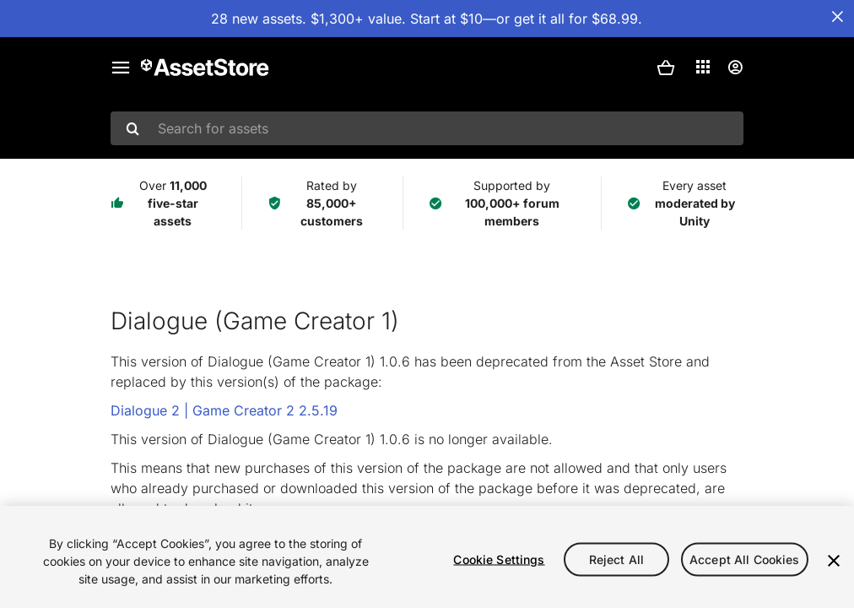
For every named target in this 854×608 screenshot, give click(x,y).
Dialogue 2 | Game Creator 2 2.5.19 (224, 410)
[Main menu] (121, 67)
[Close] (834, 560)
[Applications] (703, 67)
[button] (666, 67)
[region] (427, 557)
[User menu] (735, 67)
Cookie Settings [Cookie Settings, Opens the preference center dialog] (498, 558)
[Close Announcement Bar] (837, 16)
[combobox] (427, 128)
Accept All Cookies (744, 558)
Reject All (616, 558)
